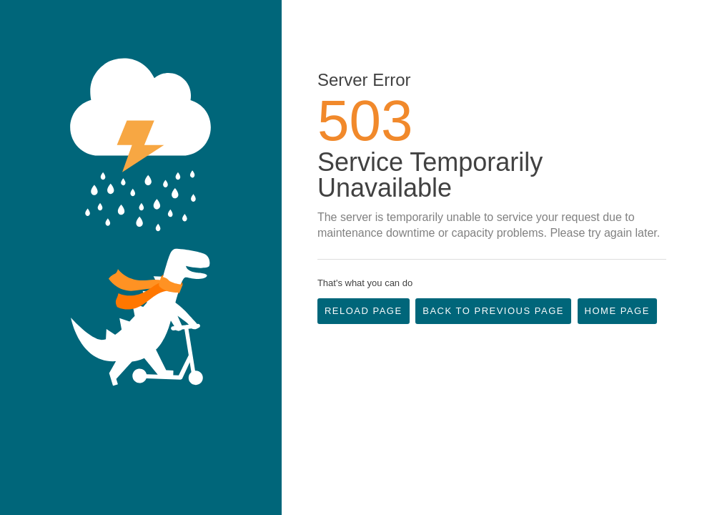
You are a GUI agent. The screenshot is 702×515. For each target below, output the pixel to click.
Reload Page (363, 310)
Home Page (617, 310)
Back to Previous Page (493, 310)
